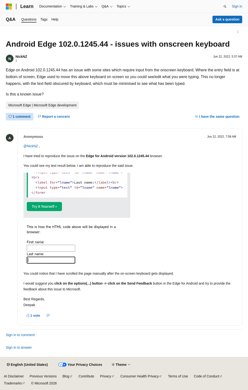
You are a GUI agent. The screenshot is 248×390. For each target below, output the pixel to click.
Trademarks (13, 383)
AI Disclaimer (14, 376)
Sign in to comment (20, 335)
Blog (66, 376)
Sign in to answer (19, 347)
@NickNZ (31, 146)
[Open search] (225, 6)
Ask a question (227, 19)
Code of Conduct (206, 376)
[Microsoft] (9, 6)
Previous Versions (43, 376)
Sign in (237, 6)
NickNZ (21, 57)
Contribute (86, 376)
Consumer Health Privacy (139, 376)
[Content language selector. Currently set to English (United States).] (27, 365)
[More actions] (238, 32)
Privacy (105, 376)
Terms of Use (178, 376)
